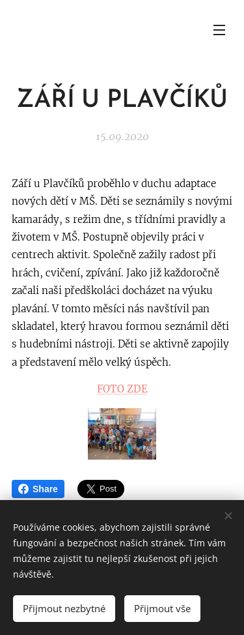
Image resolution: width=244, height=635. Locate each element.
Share (38, 489)
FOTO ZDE (122, 389)
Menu (219, 30)
